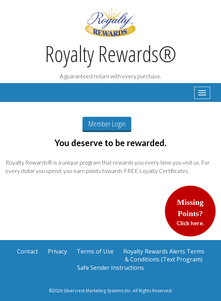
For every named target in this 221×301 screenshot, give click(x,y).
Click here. (190, 212)
